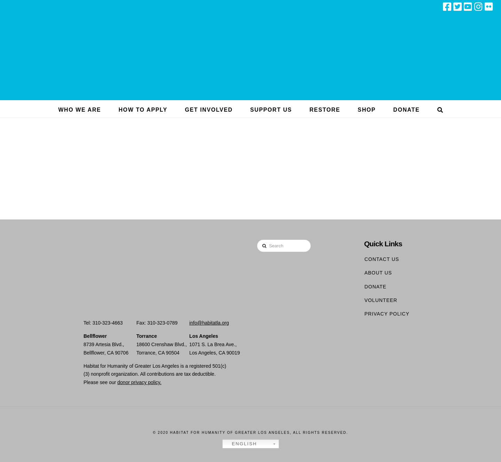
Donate (375, 286)
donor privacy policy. (139, 382)
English (240, 444)
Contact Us (381, 259)
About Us (378, 273)
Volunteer (380, 300)
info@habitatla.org (209, 323)
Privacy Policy (386, 314)
